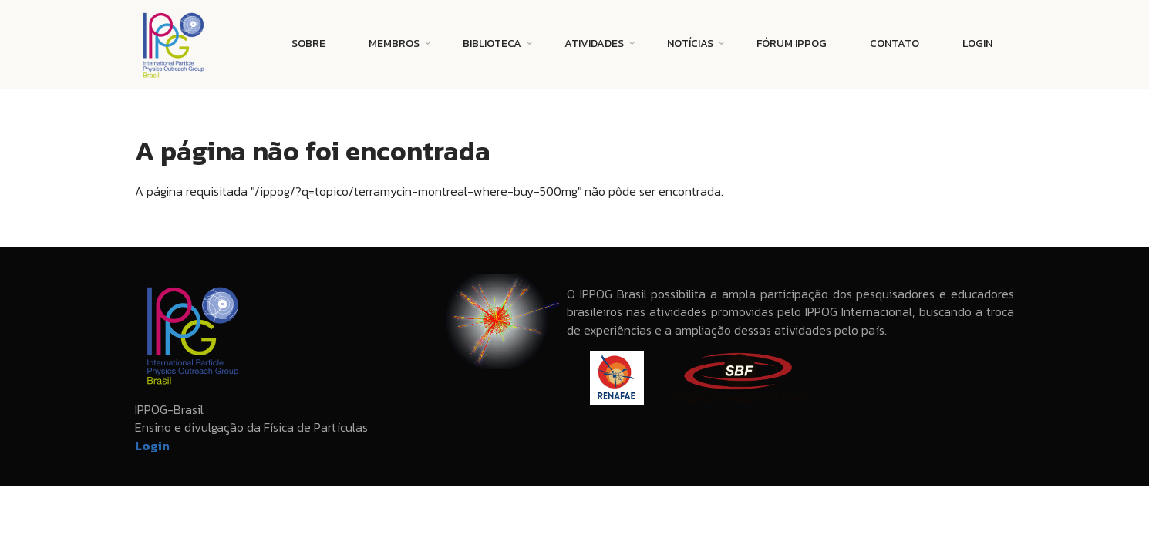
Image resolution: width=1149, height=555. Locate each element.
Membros (394, 43)
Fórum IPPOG (791, 43)
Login (977, 43)
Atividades (594, 43)
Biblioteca (492, 43)
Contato (894, 43)
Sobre (308, 43)
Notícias (690, 43)
